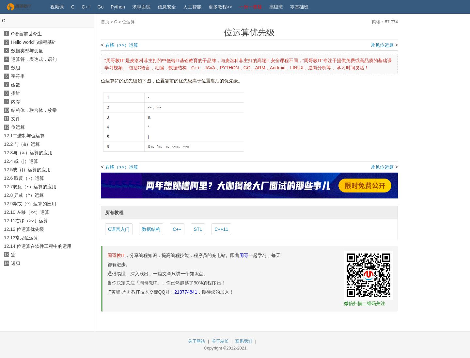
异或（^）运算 (29, 195)
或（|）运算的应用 (32, 169)
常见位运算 (26, 237)
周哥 (243, 255)
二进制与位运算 (29, 135)
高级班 (276, 6)
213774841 (185, 292)
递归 (15, 263)
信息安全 (167, 6)
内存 (15, 101)
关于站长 (220, 341)
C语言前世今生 (26, 33)
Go (101, 6)
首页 (105, 21)
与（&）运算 (27, 144)
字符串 (18, 76)
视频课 (57, 6)
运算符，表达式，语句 (34, 59)
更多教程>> (220, 6)
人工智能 (192, 6)
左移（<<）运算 (33, 212)
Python (118, 6)
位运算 (18, 127)
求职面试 (141, 6)
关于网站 (196, 341)
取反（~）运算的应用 (34, 186)
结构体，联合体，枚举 (34, 110)
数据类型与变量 (27, 50)
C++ (86, 6)
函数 (15, 84)
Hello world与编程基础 (33, 42)
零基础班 (299, 6)
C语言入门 (119, 229)
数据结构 (151, 229)
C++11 (221, 229)
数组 (15, 67)
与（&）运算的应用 (32, 152)
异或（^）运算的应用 (34, 203)
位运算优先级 (30, 229)
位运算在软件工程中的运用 (44, 246)
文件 (15, 118)
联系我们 (243, 341)
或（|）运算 (26, 161)
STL (198, 229)
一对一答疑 (250, 6)
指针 (15, 93)
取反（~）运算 (29, 178)
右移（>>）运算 (31, 220)
